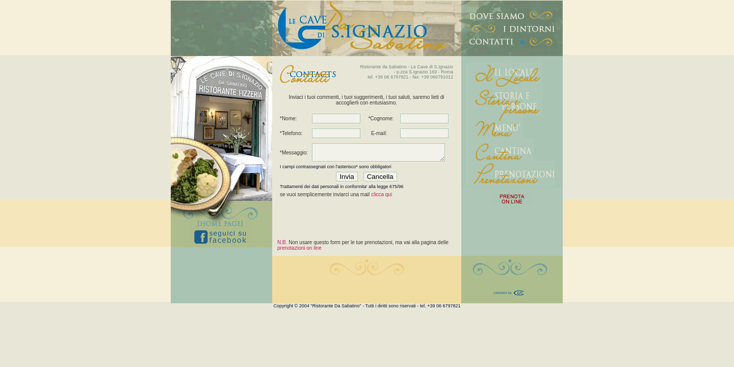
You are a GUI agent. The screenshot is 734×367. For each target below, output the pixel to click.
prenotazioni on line (299, 248)
